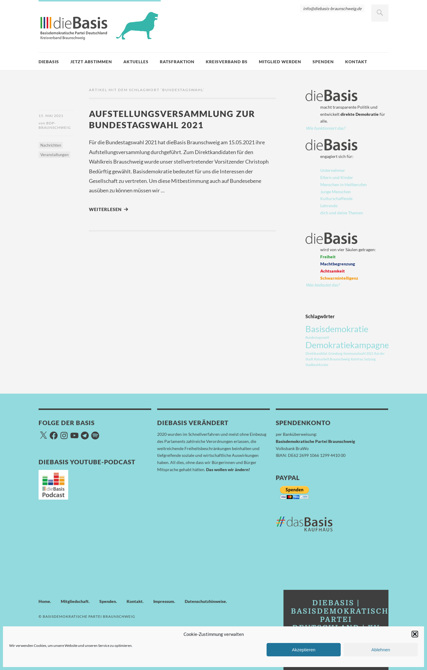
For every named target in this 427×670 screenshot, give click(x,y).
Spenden (323, 61)
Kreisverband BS (227, 61)
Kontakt (356, 61)
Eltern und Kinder (336, 177)
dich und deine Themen (341, 212)
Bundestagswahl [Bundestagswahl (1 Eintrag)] (317, 337)
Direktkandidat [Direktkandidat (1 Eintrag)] (316, 353)
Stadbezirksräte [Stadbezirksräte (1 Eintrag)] (316, 365)
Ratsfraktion (177, 61)
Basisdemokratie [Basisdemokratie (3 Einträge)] (336, 329)
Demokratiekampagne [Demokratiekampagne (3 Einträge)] (347, 345)
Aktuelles (136, 61)
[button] (415, 634)
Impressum (163, 601)
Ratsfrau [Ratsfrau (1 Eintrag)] (357, 359)
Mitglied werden (280, 61)
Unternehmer (332, 170)
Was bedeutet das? (323, 284)
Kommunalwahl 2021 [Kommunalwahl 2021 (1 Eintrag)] (358, 353)
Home (44, 601)
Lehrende (328, 205)
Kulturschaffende (336, 198)
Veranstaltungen (54, 154)
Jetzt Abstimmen (91, 61)
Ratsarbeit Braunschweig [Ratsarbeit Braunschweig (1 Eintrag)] (332, 359)
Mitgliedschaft (75, 601)
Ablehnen (380, 649)
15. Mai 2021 (51, 115)
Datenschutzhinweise (205, 601)
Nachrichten (50, 145)
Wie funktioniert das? (325, 128)
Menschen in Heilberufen (343, 184)
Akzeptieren (303, 649)
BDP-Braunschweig (55, 125)
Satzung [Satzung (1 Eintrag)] (370, 359)
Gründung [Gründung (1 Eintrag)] (335, 353)
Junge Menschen (335, 191)
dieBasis (49, 61)
